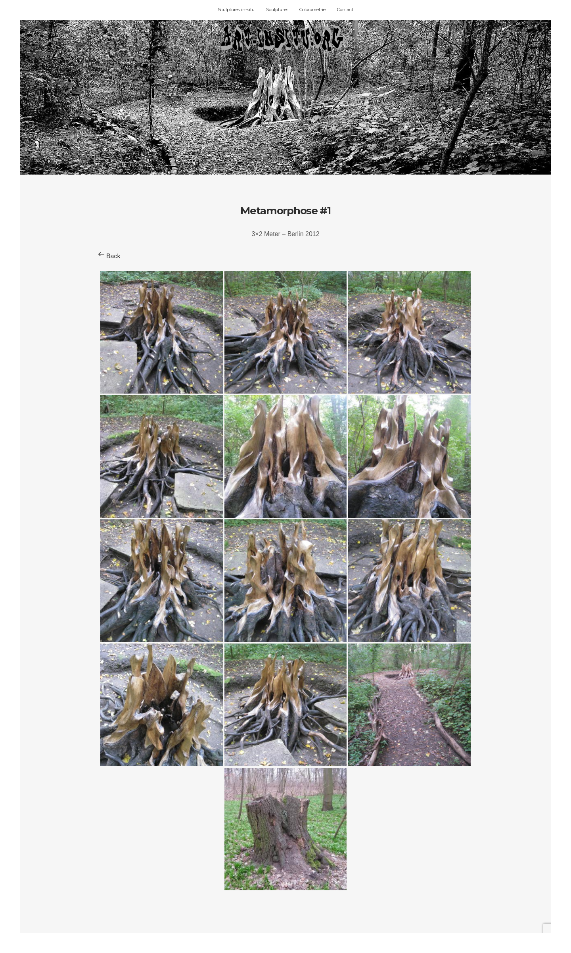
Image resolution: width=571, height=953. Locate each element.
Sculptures (277, 9)
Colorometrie (312, 9)
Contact (345, 9)
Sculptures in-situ (236, 9)
